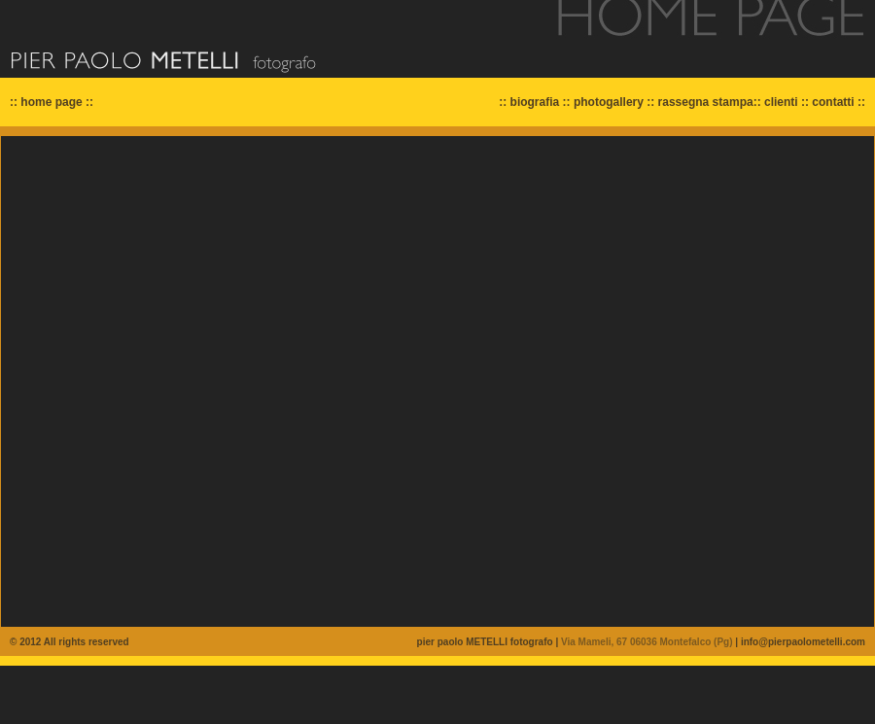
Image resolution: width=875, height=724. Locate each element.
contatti (833, 102)
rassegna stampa (705, 102)
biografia (535, 102)
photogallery (609, 102)
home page (51, 102)
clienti (781, 102)
